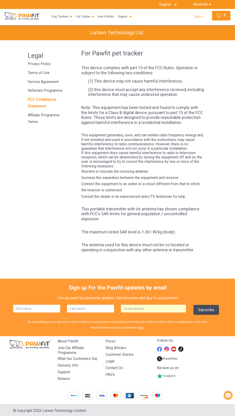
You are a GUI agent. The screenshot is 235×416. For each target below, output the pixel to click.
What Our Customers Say (78, 358)
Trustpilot (166, 376)
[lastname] (90, 309)
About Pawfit (68, 341)
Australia (200, 4)
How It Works (106, 16)
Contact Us (114, 368)
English (168, 4)
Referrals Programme (45, 90)
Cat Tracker (83, 16)
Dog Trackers (60, 16)
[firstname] (36, 309)
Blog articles (116, 348)
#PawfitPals (167, 358)
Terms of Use (39, 73)
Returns (64, 378)
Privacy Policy (39, 64)
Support (122, 16)
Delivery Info (68, 365)
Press (110, 341)
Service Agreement (43, 82)
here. (141, 327)
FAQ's (110, 374)
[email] (153, 309)
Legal (110, 361)
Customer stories (120, 354)
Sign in (198, 16)
